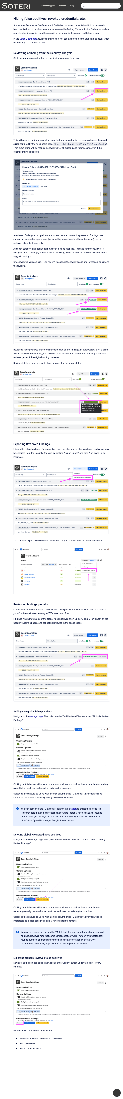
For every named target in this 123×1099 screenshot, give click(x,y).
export (73, 808)
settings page (36, 716)
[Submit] (84, 5)
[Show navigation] (117, 1093)
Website (62, 6)
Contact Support (48, 6)
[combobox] (101, 5)
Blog (72, 6)
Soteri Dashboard (28, 38)
